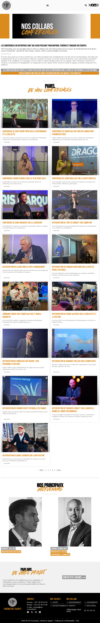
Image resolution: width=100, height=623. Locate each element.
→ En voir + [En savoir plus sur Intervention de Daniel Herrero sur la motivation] (6, 463)
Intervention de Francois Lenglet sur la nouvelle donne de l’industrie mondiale (73, 410)
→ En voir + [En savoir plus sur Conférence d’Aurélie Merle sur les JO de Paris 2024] (6, 186)
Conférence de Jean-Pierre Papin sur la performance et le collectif (24, 133)
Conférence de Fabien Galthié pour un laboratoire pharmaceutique (73, 133)
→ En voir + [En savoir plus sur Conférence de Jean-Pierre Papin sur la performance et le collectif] (6, 142)
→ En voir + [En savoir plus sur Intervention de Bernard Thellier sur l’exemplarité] (56, 372)
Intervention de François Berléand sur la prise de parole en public (73, 268)
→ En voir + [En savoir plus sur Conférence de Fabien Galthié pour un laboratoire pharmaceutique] (56, 142)
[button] (47, 5)
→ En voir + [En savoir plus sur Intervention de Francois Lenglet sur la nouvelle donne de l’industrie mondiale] (56, 419)
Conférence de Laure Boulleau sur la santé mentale (74, 178)
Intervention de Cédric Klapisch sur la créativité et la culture (74, 315)
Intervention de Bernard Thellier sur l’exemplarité (74, 361)
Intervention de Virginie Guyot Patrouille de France (24, 408)
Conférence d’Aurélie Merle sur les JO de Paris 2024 (24, 178)
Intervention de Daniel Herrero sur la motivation (23, 455)
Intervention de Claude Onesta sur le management (23, 266)
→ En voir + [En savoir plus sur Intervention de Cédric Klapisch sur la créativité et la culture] (56, 325)
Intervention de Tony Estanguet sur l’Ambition (72, 222)
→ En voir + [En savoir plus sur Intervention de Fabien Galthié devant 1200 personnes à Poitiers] (6, 372)
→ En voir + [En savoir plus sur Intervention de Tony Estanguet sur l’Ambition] (56, 230)
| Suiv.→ (59, 470)
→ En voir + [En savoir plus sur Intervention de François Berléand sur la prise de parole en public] (56, 278)
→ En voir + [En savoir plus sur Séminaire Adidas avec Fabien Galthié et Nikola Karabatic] (6, 325)
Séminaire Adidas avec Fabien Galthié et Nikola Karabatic (21, 315)
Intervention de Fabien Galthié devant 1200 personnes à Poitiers (20, 363)
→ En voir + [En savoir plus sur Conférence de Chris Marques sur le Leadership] (6, 230)
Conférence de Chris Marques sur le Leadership (22, 222)
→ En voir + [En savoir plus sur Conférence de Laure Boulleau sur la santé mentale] (56, 186)
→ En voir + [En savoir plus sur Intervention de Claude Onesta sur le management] (6, 278)
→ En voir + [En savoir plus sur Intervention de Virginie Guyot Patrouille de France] (6, 419)
